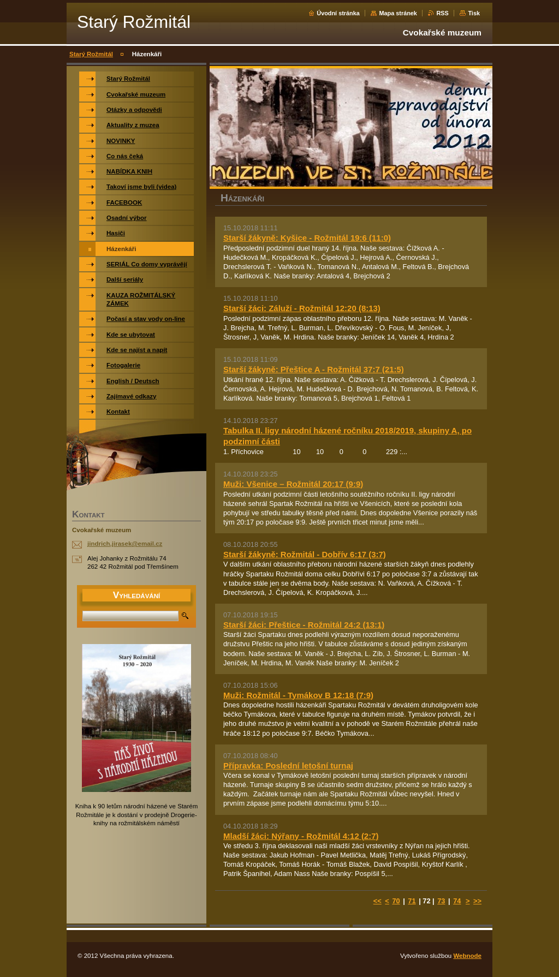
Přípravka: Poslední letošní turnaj (288, 765)
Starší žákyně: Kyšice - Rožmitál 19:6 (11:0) (307, 237)
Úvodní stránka (338, 13)
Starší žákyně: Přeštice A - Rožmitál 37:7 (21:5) (313, 369)
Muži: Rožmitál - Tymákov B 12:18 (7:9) (298, 695)
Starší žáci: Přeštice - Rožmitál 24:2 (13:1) (303, 624)
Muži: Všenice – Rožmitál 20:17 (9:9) (293, 483)
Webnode (467, 955)
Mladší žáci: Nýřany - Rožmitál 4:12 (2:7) (301, 836)
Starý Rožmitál (91, 54)
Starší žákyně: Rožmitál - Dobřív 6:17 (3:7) (304, 554)
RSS (442, 13)
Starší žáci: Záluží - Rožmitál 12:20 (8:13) (301, 308)
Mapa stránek (398, 13)
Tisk (474, 13)
